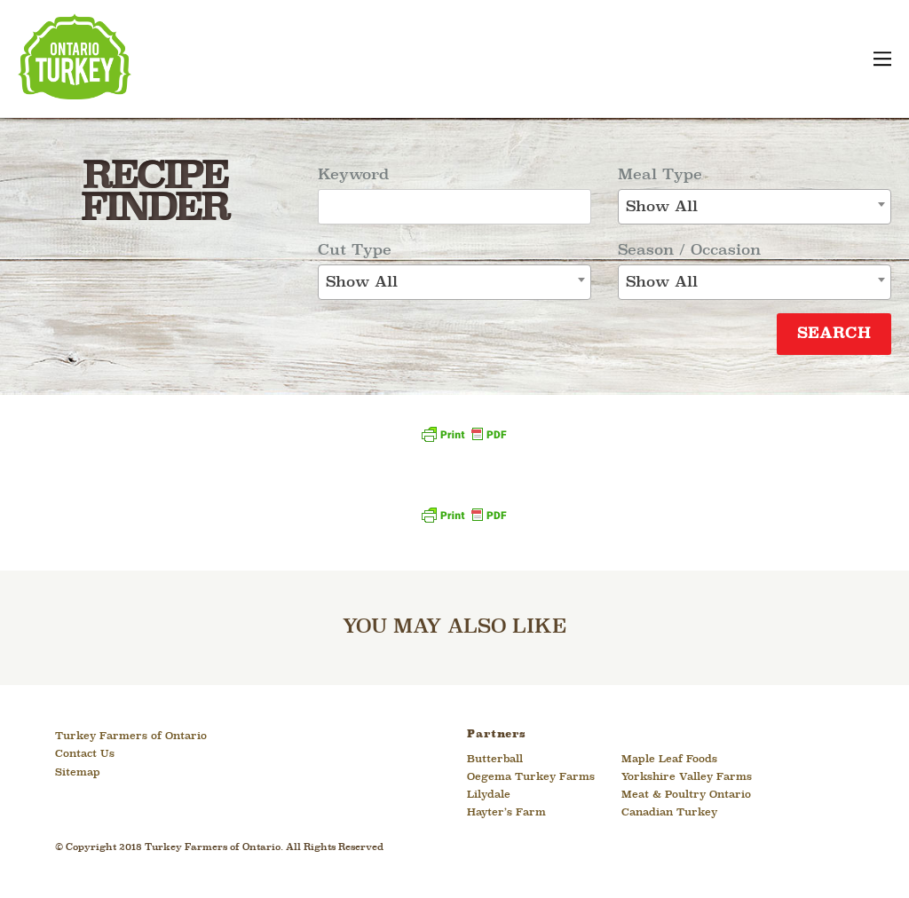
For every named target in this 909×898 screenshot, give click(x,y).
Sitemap (77, 773)
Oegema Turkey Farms (531, 777)
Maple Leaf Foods (669, 760)
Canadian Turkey (669, 813)
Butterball (495, 760)
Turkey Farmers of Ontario (131, 736)
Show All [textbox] (362, 283)
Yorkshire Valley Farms (686, 777)
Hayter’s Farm (506, 813)
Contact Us (85, 754)
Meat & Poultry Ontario (686, 795)
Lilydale (488, 795)
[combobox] (454, 282)
